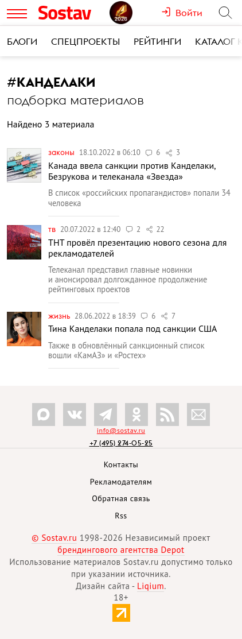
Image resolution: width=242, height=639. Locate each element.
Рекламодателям (121, 482)
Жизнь (60, 315)
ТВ (52, 229)
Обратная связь (121, 498)
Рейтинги (157, 41)
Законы (62, 152)
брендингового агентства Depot (120, 549)
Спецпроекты (85, 41)
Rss (121, 515)
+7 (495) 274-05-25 (121, 443)
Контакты (121, 464)
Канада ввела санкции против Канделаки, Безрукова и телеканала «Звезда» (131, 171)
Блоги (22, 41)
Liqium (150, 585)
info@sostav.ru (121, 430)
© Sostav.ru (54, 537)
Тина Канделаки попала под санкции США (132, 328)
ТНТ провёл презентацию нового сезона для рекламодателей (137, 248)
